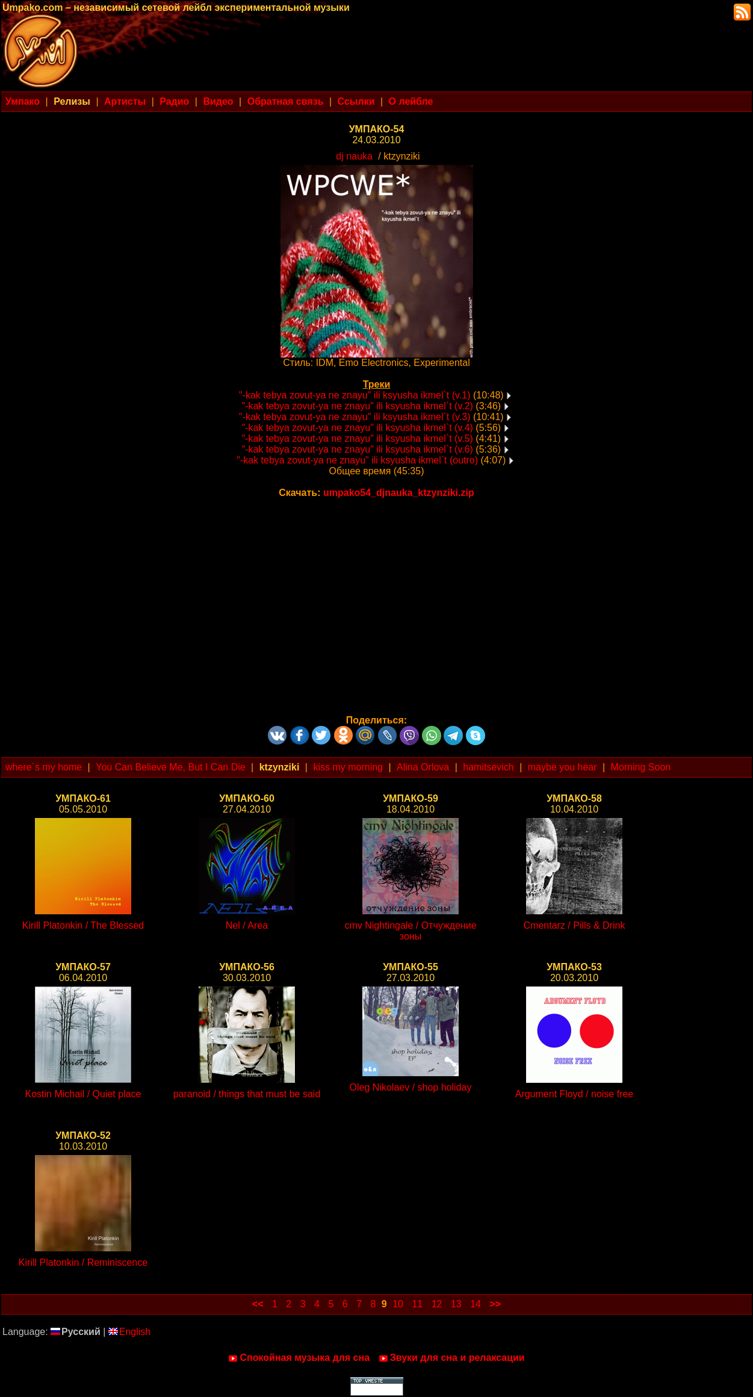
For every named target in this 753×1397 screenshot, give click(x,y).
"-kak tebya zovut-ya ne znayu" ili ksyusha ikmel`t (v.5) (357, 438)
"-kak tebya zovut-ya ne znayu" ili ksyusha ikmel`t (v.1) (355, 395)
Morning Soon (641, 767)
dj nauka (354, 156)
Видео (218, 101)
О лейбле (411, 101)
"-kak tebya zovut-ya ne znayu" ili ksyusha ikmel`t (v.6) (357, 449)
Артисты (125, 101)
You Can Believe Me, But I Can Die (170, 767)
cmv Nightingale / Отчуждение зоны (410, 930)
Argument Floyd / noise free (574, 1094)
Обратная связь (285, 101)
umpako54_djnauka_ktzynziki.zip (398, 493)
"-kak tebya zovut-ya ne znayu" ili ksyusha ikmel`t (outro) (357, 460)
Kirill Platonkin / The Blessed (83, 925)
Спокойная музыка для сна (299, 1357)
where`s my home (43, 767)
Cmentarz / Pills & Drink (574, 925)
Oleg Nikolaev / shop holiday (411, 1087)
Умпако (22, 101)
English (129, 1332)
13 (456, 1304)
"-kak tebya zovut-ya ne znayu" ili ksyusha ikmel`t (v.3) (355, 417)
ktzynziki (279, 767)
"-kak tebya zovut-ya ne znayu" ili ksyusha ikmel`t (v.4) (357, 428)
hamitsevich (488, 767)
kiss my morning (348, 767)
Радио (174, 101)
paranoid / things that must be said (247, 1094)
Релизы (72, 101)
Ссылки (356, 101)
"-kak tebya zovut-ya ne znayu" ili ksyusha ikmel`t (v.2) (357, 406)
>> (495, 1304)
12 (437, 1304)
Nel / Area (247, 925)
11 (417, 1304)
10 (397, 1304)
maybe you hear (562, 767)
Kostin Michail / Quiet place (83, 1094)
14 (475, 1304)
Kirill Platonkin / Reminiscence (83, 1262)
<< (258, 1304)
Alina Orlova (423, 767)
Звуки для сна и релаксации (452, 1357)
